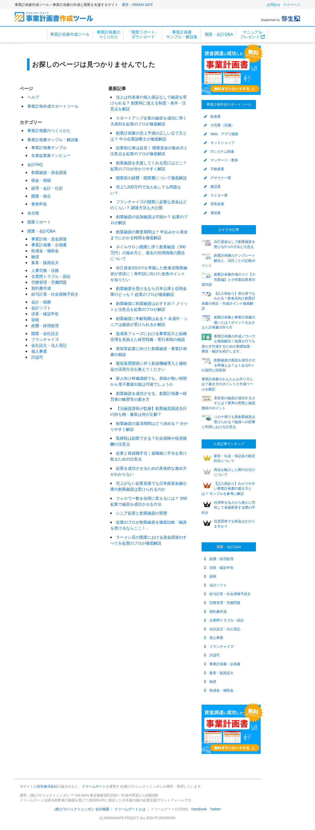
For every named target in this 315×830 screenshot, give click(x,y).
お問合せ (274, 4)
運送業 (212, 212)
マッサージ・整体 (221, 160)
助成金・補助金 (45, 250)
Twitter (215, 809)
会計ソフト (41, 308)
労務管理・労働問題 (49, 282)
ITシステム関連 (219, 151)
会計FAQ (35, 164)
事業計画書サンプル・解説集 (182, 34)
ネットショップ (219, 142)
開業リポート (39, 222)
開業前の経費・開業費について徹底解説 (151, 178)
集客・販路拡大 (45, 262)
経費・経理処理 (45, 325)
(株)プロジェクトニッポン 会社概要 (82, 809)
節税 (35, 319)
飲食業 (212, 116)
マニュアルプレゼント (252, 34)
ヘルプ (33, 97)
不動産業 (214, 168)
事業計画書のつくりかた (108, 34)
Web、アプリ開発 (221, 134)
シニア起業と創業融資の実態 (141, 513)
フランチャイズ (45, 339)
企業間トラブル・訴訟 (51, 276)
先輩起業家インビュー (51, 155)
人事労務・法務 (45, 270)
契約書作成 (41, 288)
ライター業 (216, 195)
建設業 (212, 186)
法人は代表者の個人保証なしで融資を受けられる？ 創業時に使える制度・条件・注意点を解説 (148, 103)
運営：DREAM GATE (137, 4)
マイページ (291, 4)
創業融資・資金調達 (49, 172)
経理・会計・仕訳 (47, 188)
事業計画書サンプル (49, 147)
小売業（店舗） (219, 125)
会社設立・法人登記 (49, 345)
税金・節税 (41, 180)
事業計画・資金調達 (49, 239)
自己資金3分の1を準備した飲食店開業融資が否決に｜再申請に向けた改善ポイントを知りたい (148, 273)
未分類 (33, 213)
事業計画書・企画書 (49, 245)
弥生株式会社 (47, 786)
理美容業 (214, 203)
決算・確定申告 (45, 313)
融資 (35, 256)
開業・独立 (41, 196)
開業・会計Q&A (219, 34)
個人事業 (39, 351)
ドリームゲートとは (129, 809)
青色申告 (39, 204)
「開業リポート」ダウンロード (143, 34)
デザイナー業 (217, 177)
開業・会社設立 (45, 333)
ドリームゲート (94, 786)
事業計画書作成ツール (70, 34)
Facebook (198, 809)
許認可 (37, 357)
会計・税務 (41, 302)
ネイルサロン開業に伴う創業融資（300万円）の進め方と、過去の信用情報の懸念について (148, 252)
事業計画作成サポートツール (53, 106)
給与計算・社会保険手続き (55, 294)
